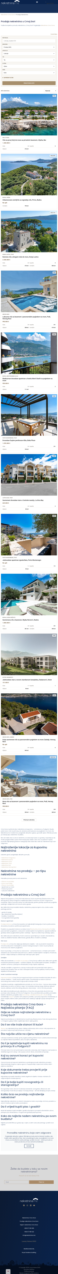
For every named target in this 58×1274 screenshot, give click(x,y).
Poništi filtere (54, 34)
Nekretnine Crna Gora (8, 15)
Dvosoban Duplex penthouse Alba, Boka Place (18, 440)
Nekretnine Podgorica (8, 858)
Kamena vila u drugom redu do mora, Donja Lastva (20, 257)
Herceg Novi (46, 929)
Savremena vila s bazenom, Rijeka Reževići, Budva (20, 620)
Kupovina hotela (6, 977)
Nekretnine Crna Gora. (48, 25)
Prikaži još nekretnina (29, 820)
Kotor (39, 929)
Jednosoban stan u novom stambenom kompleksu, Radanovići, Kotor (27, 680)
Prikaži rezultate (29, 83)
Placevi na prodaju (8, 885)
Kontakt (29, 1146)
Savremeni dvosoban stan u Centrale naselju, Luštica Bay (22, 500)
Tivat (51, 929)
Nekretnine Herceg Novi (9, 867)
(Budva (32, 929)
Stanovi (3, 1028)
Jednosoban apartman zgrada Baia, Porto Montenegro (21, 560)
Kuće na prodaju (7, 883)
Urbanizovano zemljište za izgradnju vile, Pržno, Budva (21, 200)
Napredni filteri (8, 77)
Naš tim (11, 997)
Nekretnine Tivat (7, 863)
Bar (36, 929)
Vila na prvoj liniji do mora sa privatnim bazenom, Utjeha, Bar (24, 140)
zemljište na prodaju (21, 961)
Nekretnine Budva (7, 860)
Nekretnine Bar (6, 865)
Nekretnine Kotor (7, 861)
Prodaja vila (4, 944)
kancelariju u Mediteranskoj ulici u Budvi (35, 995)
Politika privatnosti (29, 1271)
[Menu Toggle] (37, 2)
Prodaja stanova (6, 924)
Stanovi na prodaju (8, 881)
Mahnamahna (35, 1273)
